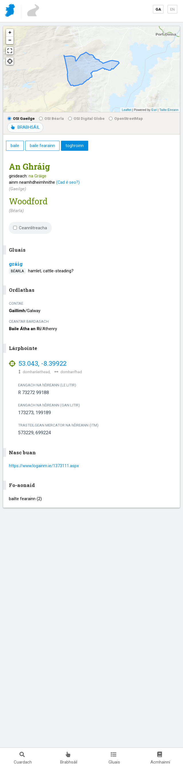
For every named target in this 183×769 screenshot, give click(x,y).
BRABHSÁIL (25, 127)
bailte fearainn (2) (25, 498)
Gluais (114, 758)
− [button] (9, 40)
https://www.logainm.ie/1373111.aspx (44, 465)
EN (172, 9)
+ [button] (9, 32)
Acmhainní (160, 758)
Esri (154, 109)
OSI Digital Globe (86, 118)
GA (158, 9)
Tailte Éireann (168, 109)
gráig (16, 264)
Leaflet (126, 109)
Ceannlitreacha (30, 227)
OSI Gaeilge (21, 118)
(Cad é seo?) (68, 182)
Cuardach (23, 758)
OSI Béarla (51, 118)
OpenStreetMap (126, 118)
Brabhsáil (68, 758)
